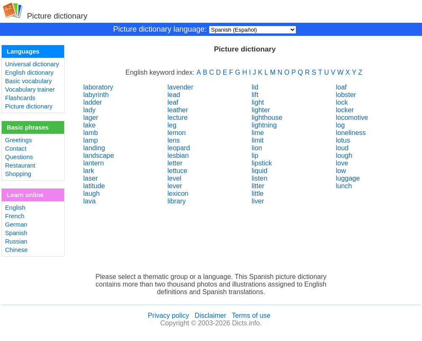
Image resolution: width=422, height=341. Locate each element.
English (15, 207)
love (342, 163)
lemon (177, 132)
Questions (19, 157)
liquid (259, 170)
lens (174, 140)
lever (175, 185)
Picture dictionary (28, 106)
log (340, 125)
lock (342, 102)
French (14, 216)
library (177, 201)
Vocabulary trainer (30, 89)
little (257, 193)
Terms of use (251, 315)
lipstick (262, 163)
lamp (90, 140)
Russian (16, 241)
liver (258, 201)
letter (175, 163)
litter (258, 185)
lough (344, 155)
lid (255, 87)
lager (90, 117)
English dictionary (29, 72)
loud (342, 148)
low (341, 170)
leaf (173, 102)
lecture (178, 117)
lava (89, 201)
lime (258, 132)
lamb (90, 132)
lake (89, 125)
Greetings (18, 140)
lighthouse (267, 117)
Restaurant (20, 165)
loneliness (351, 132)
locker (345, 110)
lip (255, 155)
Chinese (16, 249)
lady (89, 110)
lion (257, 148)
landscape (98, 155)
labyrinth (95, 94)
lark (88, 170)
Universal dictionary (32, 64)
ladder (92, 102)
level (174, 178)
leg (172, 125)
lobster (346, 94)
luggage (348, 178)
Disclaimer (210, 315)
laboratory (98, 87)
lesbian (178, 155)
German (16, 224)
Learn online (25, 195)
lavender (180, 87)
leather (178, 110)
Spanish (16, 233)
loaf (341, 87)
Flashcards (20, 98)
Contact (16, 148)
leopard (179, 148)
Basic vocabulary (28, 81)
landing (94, 148)
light (258, 102)
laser (90, 178)
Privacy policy (168, 315)
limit (257, 140)
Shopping (18, 173)
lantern (93, 163)
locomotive (352, 117)
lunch (344, 185)
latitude (94, 185)
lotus (343, 140)
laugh (91, 193)
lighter (261, 110)
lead (174, 94)
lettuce (177, 170)
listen (259, 178)
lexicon (178, 193)
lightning (264, 125)
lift (255, 94)
